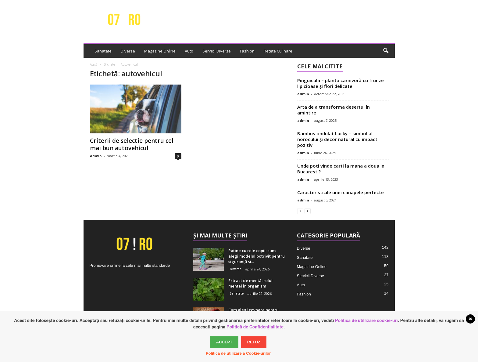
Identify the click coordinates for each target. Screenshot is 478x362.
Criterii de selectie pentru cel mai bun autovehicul (131, 144)
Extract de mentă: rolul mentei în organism (250, 283)
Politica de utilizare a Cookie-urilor (238, 353)
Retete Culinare (278, 51)
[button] (385, 51)
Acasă (94, 64)
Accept (224, 342)
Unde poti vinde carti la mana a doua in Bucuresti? (340, 169)
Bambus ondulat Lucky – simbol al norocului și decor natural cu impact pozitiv (337, 139)
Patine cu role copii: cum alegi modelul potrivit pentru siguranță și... (256, 256)
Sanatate (103, 51)
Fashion (247, 51)
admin (96, 156)
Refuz (253, 342)
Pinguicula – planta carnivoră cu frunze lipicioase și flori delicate (340, 83)
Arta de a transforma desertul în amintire (333, 110)
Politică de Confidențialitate (255, 327)
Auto (189, 51)
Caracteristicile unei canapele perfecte (340, 192)
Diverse (128, 51)
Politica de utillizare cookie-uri (366, 320)
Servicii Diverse (216, 51)
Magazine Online (160, 51)
